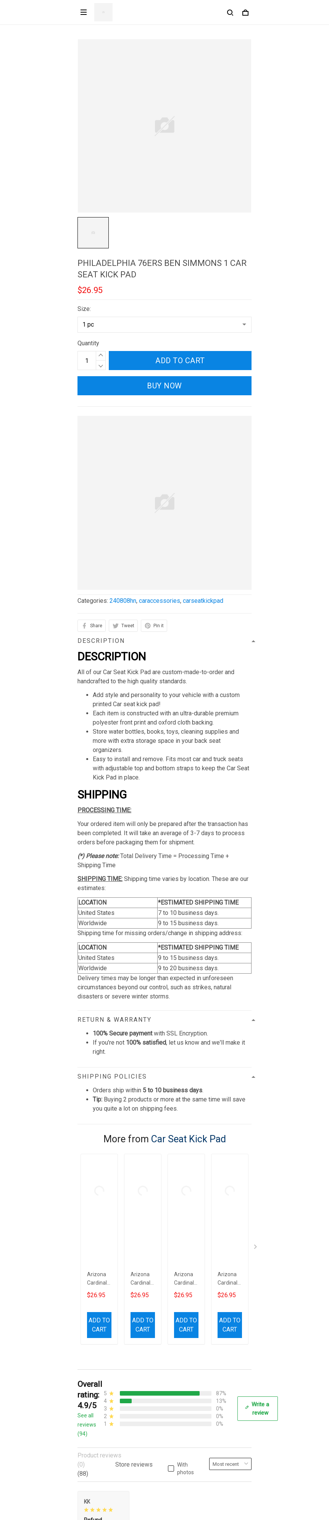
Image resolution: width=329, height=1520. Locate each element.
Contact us (91, 1397)
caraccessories (159, 600)
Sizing (85, 1423)
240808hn (123, 600)
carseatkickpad (203, 600)
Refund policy (95, 1359)
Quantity (88, 343)
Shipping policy (97, 1346)
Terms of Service (100, 1333)
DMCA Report (146, 1509)
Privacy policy (96, 1320)
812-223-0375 (96, 1275)
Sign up (232, 1478)
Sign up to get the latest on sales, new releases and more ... (156, 1462)
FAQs (84, 1410)
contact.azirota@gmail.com (113, 1286)
